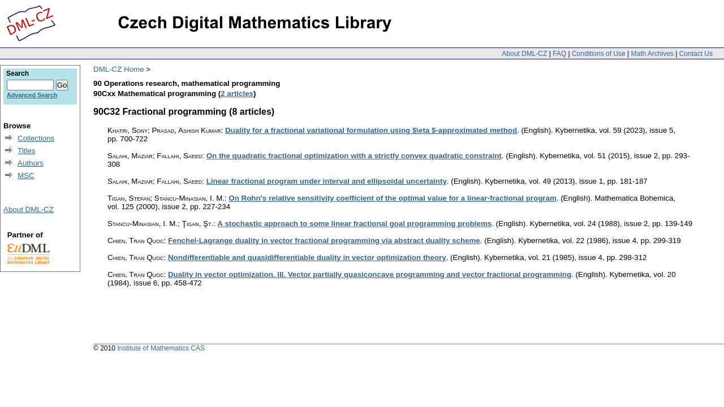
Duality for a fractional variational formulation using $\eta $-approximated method (371, 130)
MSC (26, 175)
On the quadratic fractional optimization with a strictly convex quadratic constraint (354, 155)
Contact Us (696, 54)
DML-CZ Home (118, 69)
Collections (36, 138)
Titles (26, 150)
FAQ (559, 54)
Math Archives (652, 54)
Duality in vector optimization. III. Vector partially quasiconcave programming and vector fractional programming (369, 274)
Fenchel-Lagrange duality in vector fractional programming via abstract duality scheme (324, 240)
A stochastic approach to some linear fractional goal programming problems (355, 223)
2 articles (237, 93)
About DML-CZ (524, 54)
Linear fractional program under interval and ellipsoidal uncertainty (326, 181)
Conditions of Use (599, 54)
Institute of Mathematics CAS (161, 348)
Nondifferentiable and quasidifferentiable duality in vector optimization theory (307, 257)
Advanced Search (32, 95)
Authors (31, 163)
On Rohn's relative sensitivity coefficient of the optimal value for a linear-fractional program (392, 198)
